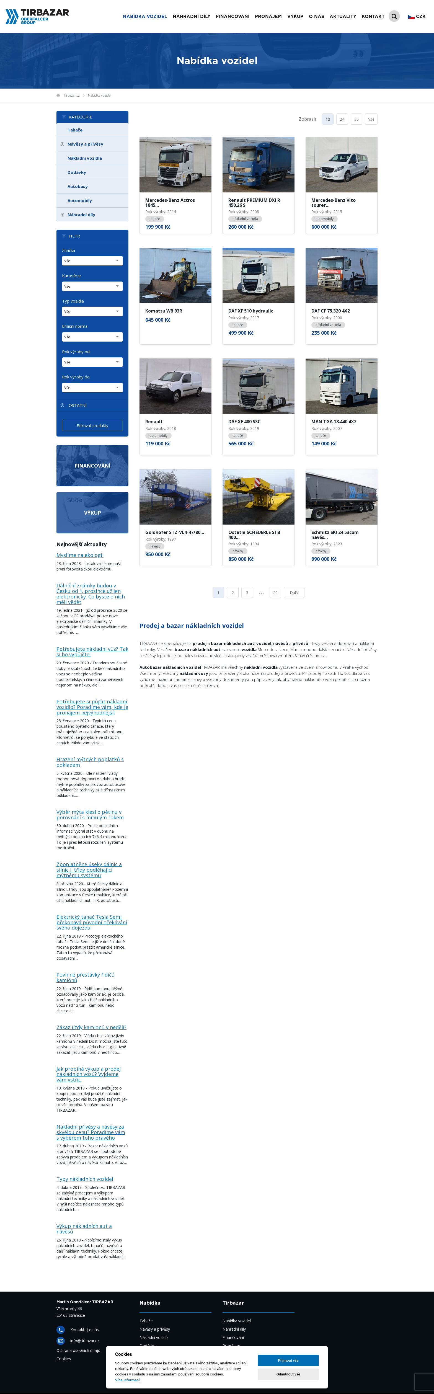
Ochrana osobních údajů (78, 1350)
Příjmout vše (288, 1360)
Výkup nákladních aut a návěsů (84, 1229)
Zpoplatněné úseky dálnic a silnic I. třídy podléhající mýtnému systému (89, 870)
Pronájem (231, 1345)
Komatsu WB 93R (163, 311)
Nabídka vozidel (100, 95)
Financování (92, 465)
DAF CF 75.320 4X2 (330, 311)
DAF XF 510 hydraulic (250, 311)
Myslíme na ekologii (80, 555)
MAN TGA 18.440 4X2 (333, 421)
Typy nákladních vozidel (84, 1179)
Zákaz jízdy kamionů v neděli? (91, 1027)
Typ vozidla (73, 301)
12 (328, 119)
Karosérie (71, 275)
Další (294, 592)
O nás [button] (316, 16)
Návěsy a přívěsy (85, 144)
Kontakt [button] (373, 16)
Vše (371, 119)
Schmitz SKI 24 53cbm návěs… (335, 535)
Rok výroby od (76, 351)
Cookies (63, 1358)
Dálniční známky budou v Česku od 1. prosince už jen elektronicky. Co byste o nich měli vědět (90, 593)
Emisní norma (74, 326)
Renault (154, 421)
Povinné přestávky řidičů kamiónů (85, 977)
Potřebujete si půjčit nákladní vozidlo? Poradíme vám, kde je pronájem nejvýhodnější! (92, 707)
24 (342, 119)
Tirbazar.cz (71, 95)
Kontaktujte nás (84, 1329)
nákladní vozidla (245, 218)
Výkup (92, 512)
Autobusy (78, 186)
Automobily (80, 200)
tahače (154, 218)
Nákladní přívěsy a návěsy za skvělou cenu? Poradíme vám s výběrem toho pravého (90, 1132)
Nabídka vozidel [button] (145, 16)
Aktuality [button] (343, 16)
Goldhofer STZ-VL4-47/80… (174, 532)
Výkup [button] (295, 16)
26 (275, 592)
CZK (417, 16)
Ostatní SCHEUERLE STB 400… (254, 535)
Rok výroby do (76, 377)
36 (356, 119)
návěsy (154, 546)
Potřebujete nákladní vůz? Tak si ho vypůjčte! (92, 652)
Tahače (75, 130)
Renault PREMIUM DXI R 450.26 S (254, 203)
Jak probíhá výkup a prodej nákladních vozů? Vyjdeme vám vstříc (88, 1074)
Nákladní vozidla (85, 158)
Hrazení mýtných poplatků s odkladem (90, 762)
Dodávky (77, 172)
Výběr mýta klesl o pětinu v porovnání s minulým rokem (90, 815)
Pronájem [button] (268, 16)
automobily (325, 218)
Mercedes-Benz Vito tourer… (333, 203)
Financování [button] (232, 16)
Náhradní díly (191, 16)
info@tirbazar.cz (84, 1340)
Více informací (127, 1380)
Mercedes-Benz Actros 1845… (170, 203)
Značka (68, 250)
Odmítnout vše (288, 1374)
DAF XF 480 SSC (244, 421)
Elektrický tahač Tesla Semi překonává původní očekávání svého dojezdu (91, 922)
